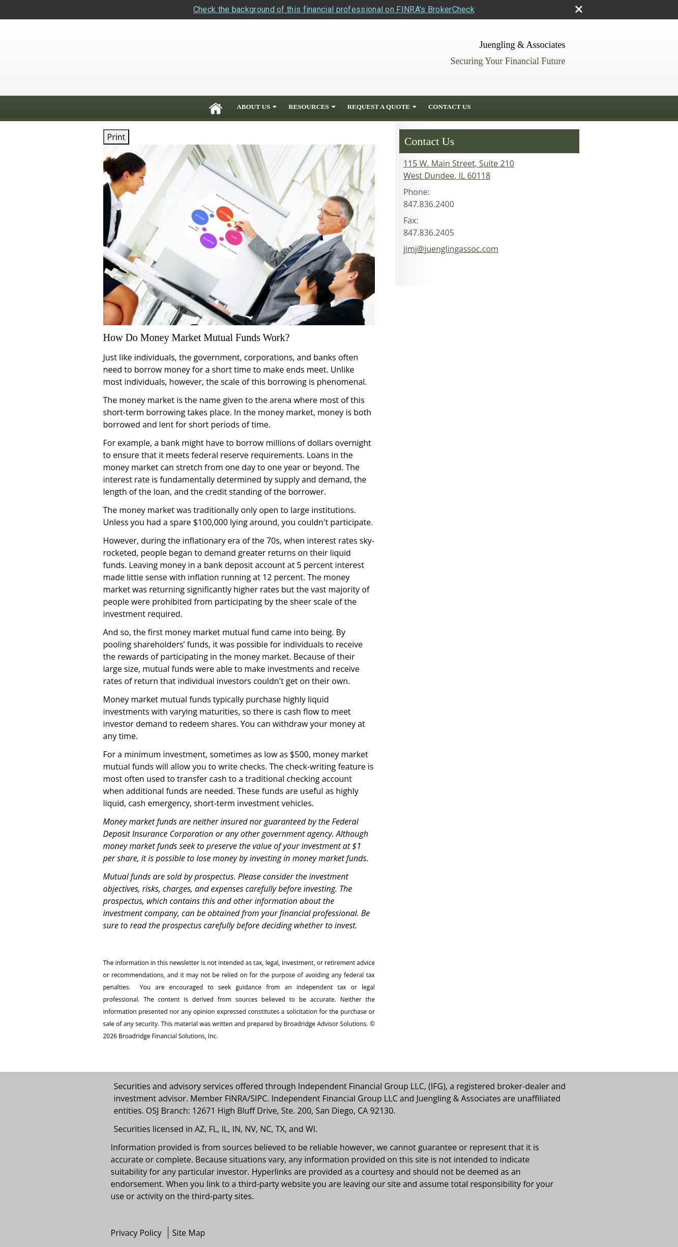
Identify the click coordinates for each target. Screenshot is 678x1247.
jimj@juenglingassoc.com (450, 248)
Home (215, 107)
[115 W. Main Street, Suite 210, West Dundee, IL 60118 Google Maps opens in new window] (458, 169)
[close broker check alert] (579, 9)
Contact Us (449, 106)
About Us (253, 106)
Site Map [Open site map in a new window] (188, 1232)
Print (116, 137)
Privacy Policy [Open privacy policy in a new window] (136, 1232)
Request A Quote (378, 106)
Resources (308, 106)
